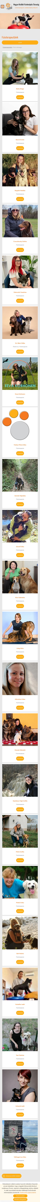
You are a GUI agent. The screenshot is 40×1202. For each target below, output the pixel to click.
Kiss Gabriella (20, 598)
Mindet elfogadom (20, 1199)
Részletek (20, 97)
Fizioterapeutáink (7, 47)
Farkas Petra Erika (20, 445)
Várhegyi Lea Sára (20, 1157)
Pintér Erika (20, 903)
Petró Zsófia (20, 852)
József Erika (20, 547)
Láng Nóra (20, 648)
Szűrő (20, 43)
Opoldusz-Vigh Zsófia (20, 801)
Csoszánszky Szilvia (20, 241)
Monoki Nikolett (20, 750)
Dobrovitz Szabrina (20, 292)
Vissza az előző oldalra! (13, 1176)
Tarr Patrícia (20, 1055)
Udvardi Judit (20, 1106)
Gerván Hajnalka (20, 496)
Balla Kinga (20, 89)
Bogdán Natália (20, 191)
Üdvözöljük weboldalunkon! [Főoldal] (26, 6)
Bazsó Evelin (20, 140)
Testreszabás (20, 1196)
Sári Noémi (20, 954)
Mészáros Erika (20, 699)
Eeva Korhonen (20, 394)
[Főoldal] (9, 6)
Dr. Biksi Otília (20, 343)
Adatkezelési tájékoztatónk (28, 1192)
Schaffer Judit (20, 1004)
